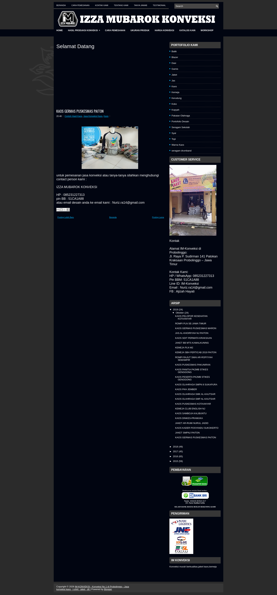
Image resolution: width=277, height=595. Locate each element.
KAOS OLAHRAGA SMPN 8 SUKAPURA (196, 384)
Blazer (175, 57)
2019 (176, 309)
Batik (174, 51)
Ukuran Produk (140, 30)
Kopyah (175, 109)
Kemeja (175, 92)
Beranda (61, 5)
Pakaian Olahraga (181, 115)
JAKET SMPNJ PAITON (187, 432)
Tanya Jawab (140, 5)
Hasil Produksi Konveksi (85, 29)
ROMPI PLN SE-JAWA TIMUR (190, 323)
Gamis (175, 69)
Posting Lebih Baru (65, 217)
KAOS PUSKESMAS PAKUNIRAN (192, 364)
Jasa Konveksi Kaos (92, 116)
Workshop (207, 30)
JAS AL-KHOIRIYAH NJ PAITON (191, 333)
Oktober (180, 312)
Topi (174, 139)
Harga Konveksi (164, 30)
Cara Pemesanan (80, 5)
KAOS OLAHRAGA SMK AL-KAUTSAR (195, 394)
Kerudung (176, 98)
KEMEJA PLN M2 (184, 347)
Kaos (106, 116)
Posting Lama (158, 217)
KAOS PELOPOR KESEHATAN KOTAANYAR (191, 317)
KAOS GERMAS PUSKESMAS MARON (195, 328)
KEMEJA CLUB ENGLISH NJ (190, 408)
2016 (176, 456)
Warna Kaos (178, 144)
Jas (173, 80)
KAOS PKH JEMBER (186, 389)
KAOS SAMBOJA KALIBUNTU (191, 413)
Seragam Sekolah (181, 127)
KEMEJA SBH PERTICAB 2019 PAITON (195, 352)
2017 (176, 451)
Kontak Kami (101, 5)
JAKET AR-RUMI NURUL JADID (191, 423)
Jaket (174, 74)
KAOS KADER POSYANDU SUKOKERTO (196, 428)
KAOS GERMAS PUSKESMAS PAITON (80, 111)
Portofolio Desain (180, 121)
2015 (176, 461)
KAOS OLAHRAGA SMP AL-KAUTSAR (195, 399)
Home (59, 30)
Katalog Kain (187, 30)
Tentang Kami (121, 5)
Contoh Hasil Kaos (73, 116)
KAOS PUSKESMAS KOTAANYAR (193, 404)
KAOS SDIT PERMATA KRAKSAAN (193, 338)
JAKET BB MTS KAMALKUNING (192, 342)
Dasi (174, 63)
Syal (174, 133)
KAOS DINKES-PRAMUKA (189, 418)
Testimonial (159, 5)
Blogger (108, 589)
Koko (174, 104)
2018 (176, 446)
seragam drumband (181, 150)
